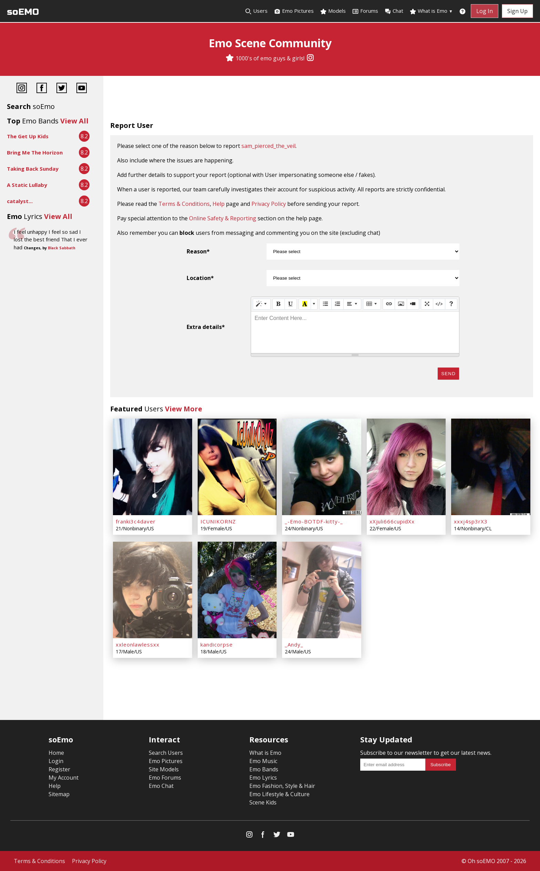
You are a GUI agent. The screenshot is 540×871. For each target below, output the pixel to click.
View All (74, 121)
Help (218, 204)
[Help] (451, 304)
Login (56, 761)
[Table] (372, 304)
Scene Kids (263, 802)
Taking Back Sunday (33, 168)
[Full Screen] (427, 304)
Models (333, 11)
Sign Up (517, 11)
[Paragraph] (352, 304)
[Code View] (439, 304)
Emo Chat (161, 786)
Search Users (166, 753)
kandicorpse (216, 644)
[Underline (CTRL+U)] (290, 304)
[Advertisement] (321, 100)
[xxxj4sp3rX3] (490, 467)
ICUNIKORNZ (218, 521)
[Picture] (401, 304)
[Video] (413, 304)
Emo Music (263, 761)
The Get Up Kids (28, 136)
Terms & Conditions (184, 204)
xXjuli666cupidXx (392, 521)
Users (256, 11)
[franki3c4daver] (152, 467)
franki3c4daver (136, 521)
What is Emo (431, 11)
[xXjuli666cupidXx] (406, 467)
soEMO (23, 12)
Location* (200, 278)
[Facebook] (42, 89)
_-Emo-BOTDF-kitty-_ (314, 521)
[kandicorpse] (237, 590)
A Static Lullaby (27, 184)
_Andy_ (294, 644)
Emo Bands (263, 769)
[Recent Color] (305, 304)
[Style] (262, 304)
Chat (393, 11)
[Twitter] (61, 89)
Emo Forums (165, 777)
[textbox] (355, 332)
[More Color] (314, 304)
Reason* (198, 251)
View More (183, 408)
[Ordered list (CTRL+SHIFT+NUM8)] (337, 304)
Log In (484, 11)
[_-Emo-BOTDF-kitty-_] (321, 467)
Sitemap (59, 794)
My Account (64, 777)
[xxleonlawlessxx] (152, 590)
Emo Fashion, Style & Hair (282, 786)
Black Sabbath (61, 248)
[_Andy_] (321, 590)
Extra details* (206, 327)
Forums (365, 11)
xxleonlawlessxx (137, 644)
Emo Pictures (294, 11)
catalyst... (20, 201)
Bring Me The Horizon (35, 152)
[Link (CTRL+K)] (389, 304)
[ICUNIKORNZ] (237, 467)
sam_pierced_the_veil (268, 146)
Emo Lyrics (263, 777)
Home (56, 753)
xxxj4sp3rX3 (471, 521)
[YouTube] (81, 89)
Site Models (164, 769)
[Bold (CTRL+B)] (278, 304)
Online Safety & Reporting (222, 218)
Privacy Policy (268, 204)
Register (59, 769)
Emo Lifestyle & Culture (279, 794)
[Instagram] (310, 58)
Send (448, 373)
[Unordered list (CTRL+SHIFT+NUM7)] (325, 304)
